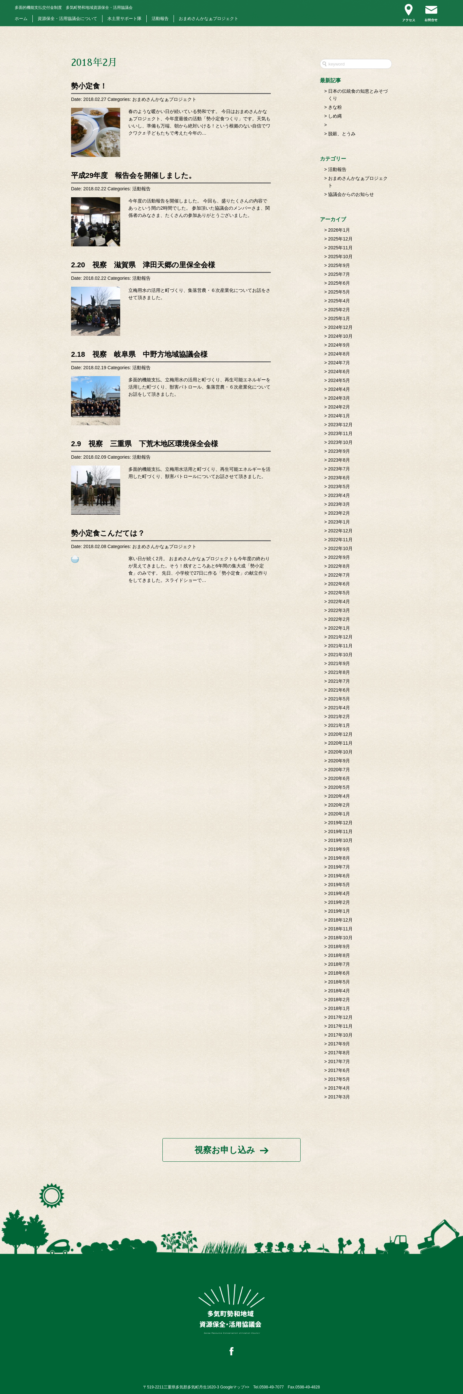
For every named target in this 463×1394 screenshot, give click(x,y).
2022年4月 (339, 601)
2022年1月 (339, 628)
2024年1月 (339, 415)
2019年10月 (340, 840)
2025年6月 (339, 283)
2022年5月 (339, 592)
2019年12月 (340, 822)
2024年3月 (339, 398)
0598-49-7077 (271, 1387)
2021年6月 (339, 690)
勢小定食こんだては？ (108, 533)
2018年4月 (339, 990)
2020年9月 (339, 760)
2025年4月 (339, 300)
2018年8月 (339, 955)
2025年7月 (339, 274)
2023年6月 (339, 477)
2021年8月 (339, 672)
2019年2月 (339, 902)
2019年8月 (339, 858)
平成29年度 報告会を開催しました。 (133, 175)
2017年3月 (339, 1096)
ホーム (21, 18)
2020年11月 (340, 743)
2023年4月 (339, 495)
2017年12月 (340, 1017)
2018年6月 (339, 973)
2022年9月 (339, 557)
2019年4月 (339, 893)
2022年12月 (340, 530)
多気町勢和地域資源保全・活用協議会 (74, 7)
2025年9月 (339, 265)
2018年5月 (339, 981)
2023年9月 (339, 451)
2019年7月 (339, 866)
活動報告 (160, 18)
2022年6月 (339, 583)
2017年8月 (339, 1052)
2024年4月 (339, 389)
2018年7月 (339, 964)
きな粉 (335, 107)
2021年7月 (339, 681)
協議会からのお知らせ (351, 194)
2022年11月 (340, 539)
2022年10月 (340, 548)
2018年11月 (340, 928)
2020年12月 (340, 734)
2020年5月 (339, 787)
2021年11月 (340, 645)
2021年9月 (339, 663)
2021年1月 (339, 725)
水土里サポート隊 (124, 18)
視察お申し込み (224, 1150)
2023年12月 (340, 424)
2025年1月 (339, 318)
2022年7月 (339, 575)
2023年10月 (340, 442)
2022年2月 (339, 619)
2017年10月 (340, 1035)
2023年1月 (339, 522)
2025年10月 (340, 256)
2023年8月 (339, 460)
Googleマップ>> (235, 1387)
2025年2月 (339, 309)
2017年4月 (339, 1088)
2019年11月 (340, 831)
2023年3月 (339, 504)
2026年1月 (339, 230)
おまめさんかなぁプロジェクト (208, 18)
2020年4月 (339, 796)
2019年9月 (339, 849)
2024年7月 (339, 362)
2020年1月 (339, 813)
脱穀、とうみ (342, 133)
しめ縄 (335, 116)
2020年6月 (339, 778)
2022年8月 (339, 566)
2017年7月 (339, 1061)
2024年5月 (339, 380)
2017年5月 (339, 1079)
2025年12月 (340, 238)
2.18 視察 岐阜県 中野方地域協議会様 (139, 354)
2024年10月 (340, 336)
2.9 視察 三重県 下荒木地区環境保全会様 (144, 444)
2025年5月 (339, 292)
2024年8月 (339, 353)
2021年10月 (340, 654)
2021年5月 (339, 698)
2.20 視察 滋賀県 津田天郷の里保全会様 (143, 265)
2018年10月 (340, 937)
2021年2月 (339, 716)
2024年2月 (339, 407)
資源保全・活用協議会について (67, 18)
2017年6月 (339, 1070)
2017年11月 (340, 1026)
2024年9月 (339, 345)
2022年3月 (339, 610)
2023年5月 (339, 486)
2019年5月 (339, 884)
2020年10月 (340, 751)
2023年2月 (339, 513)
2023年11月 (340, 433)
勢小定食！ (89, 86)
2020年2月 (339, 805)
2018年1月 (339, 1008)
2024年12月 (340, 327)
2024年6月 (339, 371)
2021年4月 (339, 707)
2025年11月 (340, 247)
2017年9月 (339, 1043)
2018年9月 (339, 946)
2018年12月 (340, 920)
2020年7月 (339, 769)
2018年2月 (339, 999)
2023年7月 (339, 468)
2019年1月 (339, 911)
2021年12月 (340, 637)
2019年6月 (339, 875)
